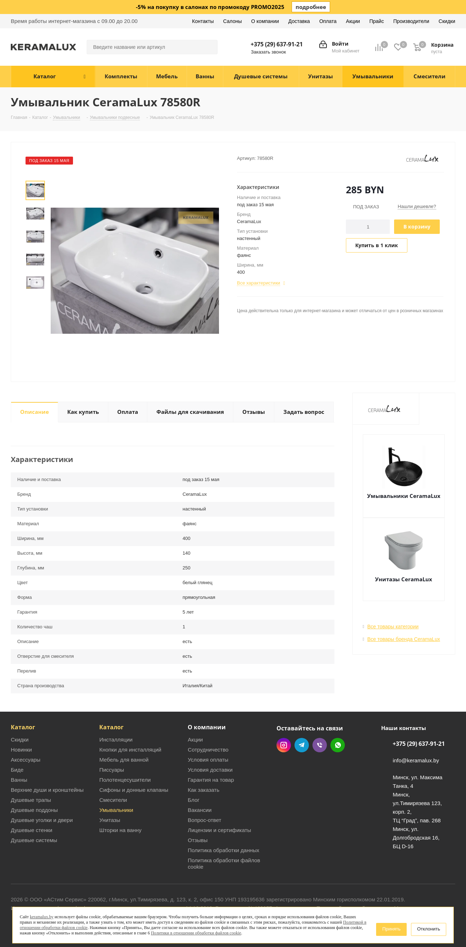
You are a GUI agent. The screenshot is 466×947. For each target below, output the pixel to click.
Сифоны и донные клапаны (133, 790)
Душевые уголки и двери (42, 820)
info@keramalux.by (416, 761)
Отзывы (197, 840)
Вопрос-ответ (204, 820)
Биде (17, 770)
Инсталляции (116, 739)
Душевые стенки (31, 830)
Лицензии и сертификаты (219, 830)
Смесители (113, 800)
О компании (207, 727)
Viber (319, 745)
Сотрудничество (208, 750)
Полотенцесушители (125, 780)
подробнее (311, 6)
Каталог (23, 727)
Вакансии (199, 810)
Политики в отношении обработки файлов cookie (196, 933)
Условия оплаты (208, 760)
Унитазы (109, 820)
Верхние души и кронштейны (47, 790)
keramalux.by (42, 916)
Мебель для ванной (124, 760)
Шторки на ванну (120, 830)
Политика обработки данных (223, 850)
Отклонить (428, 929)
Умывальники (116, 810)
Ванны (19, 780)
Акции (195, 739)
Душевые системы (34, 840)
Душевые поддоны (34, 810)
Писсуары (111, 770)
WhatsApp (337, 745)
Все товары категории (393, 626)
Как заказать (203, 790)
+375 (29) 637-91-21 (277, 44)
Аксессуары (25, 760)
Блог (193, 800)
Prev (35, 174)
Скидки (19, 739)
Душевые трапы (31, 800)
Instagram (284, 745)
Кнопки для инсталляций (130, 750)
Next (35, 298)
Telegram (301, 745)
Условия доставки (210, 770)
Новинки (21, 750)
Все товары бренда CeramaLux (403, 639)
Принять (391, 929)
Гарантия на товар (211, 780)
